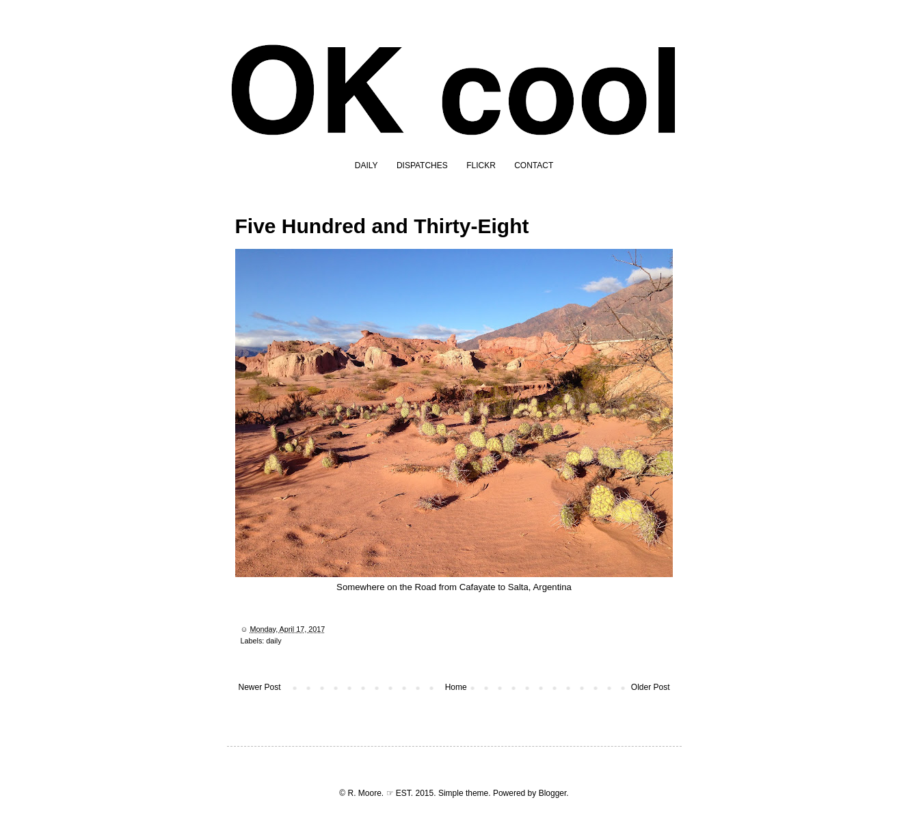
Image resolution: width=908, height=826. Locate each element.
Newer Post (260, 687)
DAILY (366, 165)
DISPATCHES (422, 165)
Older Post (650, 687)
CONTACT (533, 165)
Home (456, 687)
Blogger (553, 793)
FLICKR (481, 165)
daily (273, 641)
